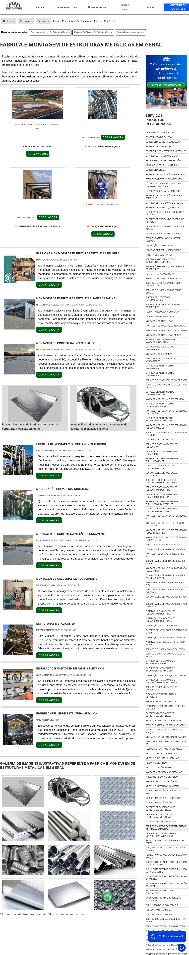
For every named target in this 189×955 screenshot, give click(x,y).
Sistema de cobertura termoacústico (158, 298)
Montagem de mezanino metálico (164, 772)
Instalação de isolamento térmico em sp (165, 643)
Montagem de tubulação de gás (163, 335)
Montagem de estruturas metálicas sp (166, 742)
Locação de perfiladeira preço (163, 250)
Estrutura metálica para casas (163, 720)
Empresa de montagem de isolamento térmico (160, 405)
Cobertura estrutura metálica (163, 142)
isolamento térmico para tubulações (160, 892)
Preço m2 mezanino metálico (162, 777)
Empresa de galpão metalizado (163, 191)
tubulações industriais (159, 914)
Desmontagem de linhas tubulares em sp (165, 562)
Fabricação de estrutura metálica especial (165, 707)
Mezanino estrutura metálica (162, 753)
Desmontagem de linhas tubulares (165, 549)
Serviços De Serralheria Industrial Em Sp (166, 920)
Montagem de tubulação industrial (166, 326)
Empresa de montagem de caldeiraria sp (160, 374)
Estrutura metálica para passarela (166, 725)
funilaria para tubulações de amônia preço (166, 856)
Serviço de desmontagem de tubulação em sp (162, 467)
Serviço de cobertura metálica (130, 32)
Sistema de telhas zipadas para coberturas (163, 305)
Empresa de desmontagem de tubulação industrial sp (162, 502)
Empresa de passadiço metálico (163, 207)
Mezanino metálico (156, 763)
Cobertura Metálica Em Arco (162, 803)
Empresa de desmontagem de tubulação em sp (162, 459)
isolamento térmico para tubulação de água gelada (166, 863)
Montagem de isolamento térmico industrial (165, 524)
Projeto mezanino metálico (161, 781)
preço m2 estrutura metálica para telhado (165, 849)
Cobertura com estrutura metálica (166, 151)
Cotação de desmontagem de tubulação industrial (162, 510)
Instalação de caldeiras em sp (163, 626)
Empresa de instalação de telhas (164, 203)
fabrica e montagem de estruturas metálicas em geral (166, 827)
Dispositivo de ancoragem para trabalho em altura (163, 185)
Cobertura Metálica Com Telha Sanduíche (163, 792)
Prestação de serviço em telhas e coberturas (165, 267)
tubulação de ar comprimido (162, 905)
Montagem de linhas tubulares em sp (165, 555)
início (40, 7)
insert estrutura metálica (161, 822)
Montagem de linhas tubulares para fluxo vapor (166, 569)
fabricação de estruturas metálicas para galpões (161, 834)
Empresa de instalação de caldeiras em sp (166, 631)
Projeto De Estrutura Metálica (164, 950)
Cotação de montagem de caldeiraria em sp (160, 393)
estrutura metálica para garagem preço (165, 841)
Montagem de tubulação (159, 321)
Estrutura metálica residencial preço (164, 731)
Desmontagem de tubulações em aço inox (166, 598)
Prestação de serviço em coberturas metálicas (160, 260)
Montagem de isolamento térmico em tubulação (166, 412)
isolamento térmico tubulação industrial (163, 899)
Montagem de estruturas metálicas (166, 737)
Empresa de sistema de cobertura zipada (93, 32)
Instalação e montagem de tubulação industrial (161, 612)
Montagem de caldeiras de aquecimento (161, 359)
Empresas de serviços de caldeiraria (160, 348)
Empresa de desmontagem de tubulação (162, 452)
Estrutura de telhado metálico (164, 179)
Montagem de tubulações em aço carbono (164, 591)
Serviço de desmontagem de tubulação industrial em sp (162, 481)
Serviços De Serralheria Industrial (166, 926)
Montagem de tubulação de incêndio (166, 330)
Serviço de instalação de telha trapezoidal (163, 284)
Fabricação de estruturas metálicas (161, 695)
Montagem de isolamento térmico (165, 399)
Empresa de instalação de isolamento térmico (160, 662)
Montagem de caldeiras (159, 354)
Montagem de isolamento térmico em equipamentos (166, 538)
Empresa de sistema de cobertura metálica (165, 220)
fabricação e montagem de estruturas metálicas (161, 815)
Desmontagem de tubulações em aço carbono (166, 605)
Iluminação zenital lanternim (162, 165)
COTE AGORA (87, 153)
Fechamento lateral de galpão (163, 160)
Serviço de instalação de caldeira (165, 649)
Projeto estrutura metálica (162, 701)
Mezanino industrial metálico (162, 758)
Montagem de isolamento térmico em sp (166, 517)
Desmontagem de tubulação (161, 440)
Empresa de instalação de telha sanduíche (164, 196)
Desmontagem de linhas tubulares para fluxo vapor (165, 576)
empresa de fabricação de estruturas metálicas (160, 808)
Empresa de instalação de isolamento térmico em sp (160, 669)
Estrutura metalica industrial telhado (163, 239)
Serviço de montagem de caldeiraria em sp (166, 386)
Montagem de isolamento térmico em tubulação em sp (166, 426)
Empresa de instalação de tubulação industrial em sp (161, 681)
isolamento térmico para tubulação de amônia (166, 877)
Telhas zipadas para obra (160, 316)
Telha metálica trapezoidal (161, 132)
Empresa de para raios (158, 146)
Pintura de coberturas (159, 255)
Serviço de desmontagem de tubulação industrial (162, 488)
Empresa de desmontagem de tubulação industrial (162, 495)
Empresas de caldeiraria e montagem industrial (161, 340)
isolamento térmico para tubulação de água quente (166, 870)
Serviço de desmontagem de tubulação (162, 445)
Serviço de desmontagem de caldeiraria (162, 688)
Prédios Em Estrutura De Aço (162, 945)
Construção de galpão (159, 137)
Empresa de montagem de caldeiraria (160, 367)
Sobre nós (125, 7)
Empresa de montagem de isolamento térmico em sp (160, 419)
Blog (150, 7)
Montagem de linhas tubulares (163, 545)
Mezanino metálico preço (160, 767)
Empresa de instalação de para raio (166, 174)
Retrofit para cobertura (160, 274)
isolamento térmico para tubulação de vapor (166, 884)
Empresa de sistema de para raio (164, 234)
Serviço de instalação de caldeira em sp (165, 655)
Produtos (97, 7)
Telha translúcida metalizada (162, 312)
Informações (67, 7)
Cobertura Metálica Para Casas (164, 798)
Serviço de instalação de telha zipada (163, 291)
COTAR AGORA (18, 153)
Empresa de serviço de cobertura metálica (50, 32)
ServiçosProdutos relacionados (159, 120)
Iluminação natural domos (161, 245)
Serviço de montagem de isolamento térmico (166, 433)
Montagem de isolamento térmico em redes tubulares (166, 531)
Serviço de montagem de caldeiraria (166, 380)
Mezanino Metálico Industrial (162, 786)
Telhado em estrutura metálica (164, 749)
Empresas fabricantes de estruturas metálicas (160, 714)
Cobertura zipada (156, 170)
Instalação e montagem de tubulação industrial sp (161, 619)
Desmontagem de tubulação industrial (161, 474)
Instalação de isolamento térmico (165, 637)
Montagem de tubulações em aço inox (164, 583)
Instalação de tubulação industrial (166, 675)
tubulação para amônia (159, 910)
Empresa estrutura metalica (162, 156)
